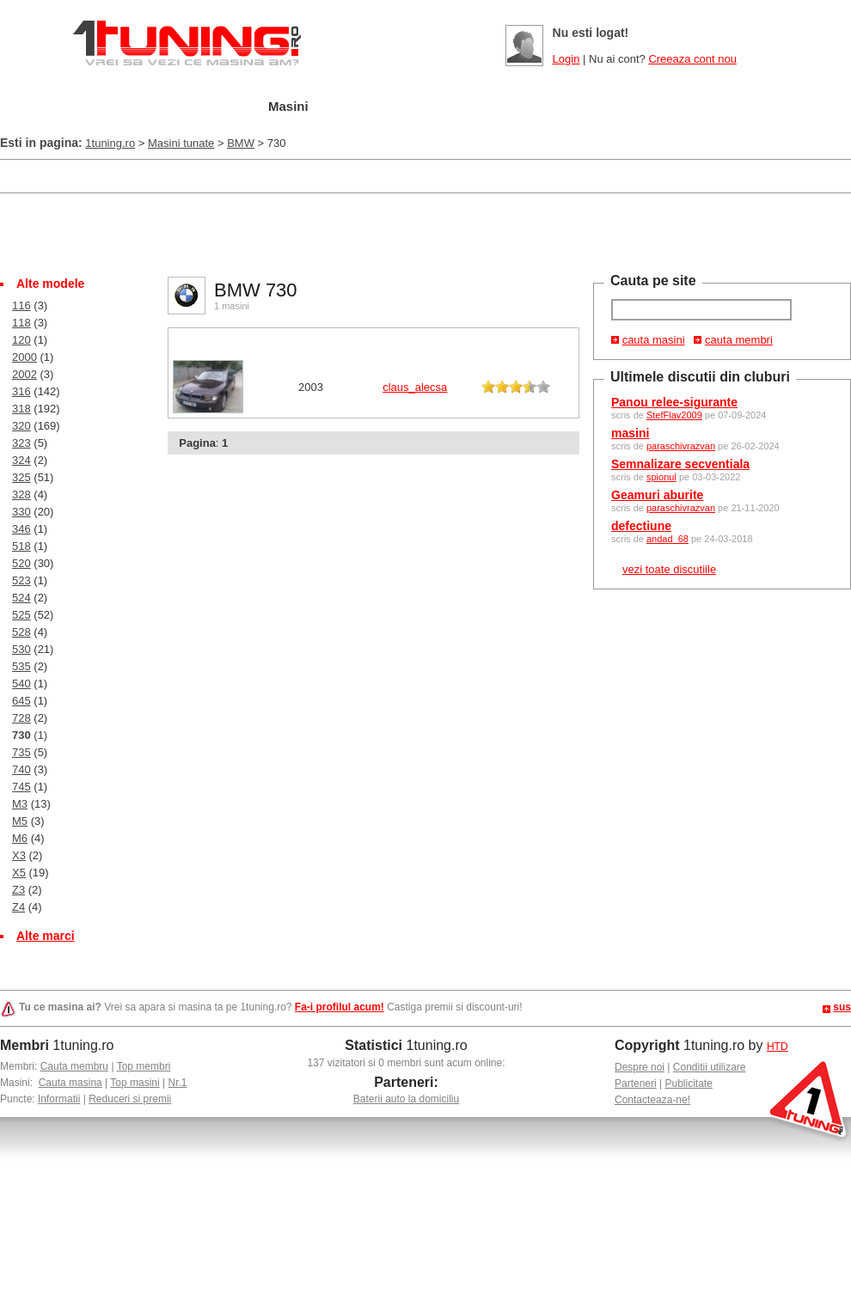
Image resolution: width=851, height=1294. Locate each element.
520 (21, 563)
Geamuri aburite (657, 495)
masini (630, 433)
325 (21, 477)
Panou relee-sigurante (674, 402)
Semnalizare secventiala (680, 464)
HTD (777, 1047)
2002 (24, 374)
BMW (240, 143)
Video (610, 107)
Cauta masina (70, 1083)
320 (21, 425)
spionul (661, 477)
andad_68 (667, 539)
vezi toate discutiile (669, 569)
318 (21, 408)
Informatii (59, 1099)
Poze (535, 107)
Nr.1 (177, 1083)
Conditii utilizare (709, 1067)
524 (21, 597)
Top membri (144, 1066)
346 (21, 528)
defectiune (641, 526)
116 (21, 305)
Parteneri (636, 1083)
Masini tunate (181, 143)
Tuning (368, 107)
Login (566, 58)
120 (21, 339)
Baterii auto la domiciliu (406, 1099)
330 (21, 511)
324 (21, 460)
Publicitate (689, 1083)
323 (21, 442)
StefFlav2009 (674, 415)
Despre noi (639, 1067)
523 (21, 580)
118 (21, 322)
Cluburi (455, 107)
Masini (288, 106)
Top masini (134, 1083)
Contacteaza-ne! (652, 1100)
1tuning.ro (110, 143)
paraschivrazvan (680, 446)
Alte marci (45, 936)
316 (21, 391)
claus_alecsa (415, 387)
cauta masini (653, 339)
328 (21, 494)
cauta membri (739, 339)
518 (21, 546)
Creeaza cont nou (692, 58)
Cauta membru (74, 1066)
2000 (24, 357)
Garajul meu (191, 107)
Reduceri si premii (130, 1099)
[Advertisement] (425, 233)
